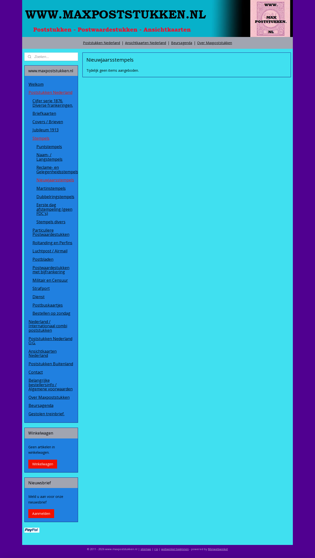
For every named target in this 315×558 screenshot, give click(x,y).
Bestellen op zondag (51, 313)
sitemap (146, 549)
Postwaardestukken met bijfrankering (50, 270)
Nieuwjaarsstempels (55, 180)
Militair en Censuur (50, 280)
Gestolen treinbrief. (46, 414)
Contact (36, 372)
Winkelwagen (42, 464)
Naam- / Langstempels (49, 157)
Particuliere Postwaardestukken (50, 232)
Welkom (36, 84)
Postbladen (42, 259)
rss (156, 549)
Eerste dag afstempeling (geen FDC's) (54, 209)
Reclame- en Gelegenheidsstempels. (57, 169)
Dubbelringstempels (55, 196)
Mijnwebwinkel (218, 549)
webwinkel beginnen (175, 549)
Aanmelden (41, 513)
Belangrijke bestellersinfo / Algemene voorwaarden (51, 385)
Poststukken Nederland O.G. (50, 341)
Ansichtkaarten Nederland (145, 42)
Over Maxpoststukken (214, 42)
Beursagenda (181, 42)
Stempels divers (50, 222)
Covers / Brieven (47, 121)
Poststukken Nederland (101, 42)
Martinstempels (51, 188)
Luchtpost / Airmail (49, 251)
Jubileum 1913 (45, 130)
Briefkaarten (44, 113)
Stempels (40, 138)
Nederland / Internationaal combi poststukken (48, 326)
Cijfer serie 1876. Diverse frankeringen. (52, 103)
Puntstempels (49, 146)
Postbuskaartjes (47, 305)
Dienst (38, 296)
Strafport (41, 288)
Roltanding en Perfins (52, 242)
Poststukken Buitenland (51, 363)
